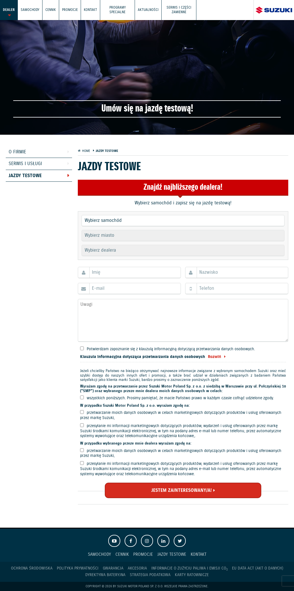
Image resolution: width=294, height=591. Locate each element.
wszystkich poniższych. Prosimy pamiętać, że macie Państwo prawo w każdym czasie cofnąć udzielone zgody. (180, 398)
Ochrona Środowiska (32, 568)
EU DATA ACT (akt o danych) (257, 568)
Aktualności (148, 9)
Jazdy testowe (25, 176)
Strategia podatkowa (150, 575)
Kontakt (90, 9)
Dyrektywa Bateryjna (105, 575)
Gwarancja (113, 568)
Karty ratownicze (192, 575)
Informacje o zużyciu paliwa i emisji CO (189, 568)
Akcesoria (137, 568)
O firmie (17, 152)
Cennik (50, 9)
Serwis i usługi (25, 164)
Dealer (9, 9)
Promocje (70, 9)
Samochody (30, 9)
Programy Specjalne (117, 10)
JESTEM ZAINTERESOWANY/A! (181, 491)
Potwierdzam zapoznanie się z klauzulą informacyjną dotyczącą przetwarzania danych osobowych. (171, 349)
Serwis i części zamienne (179, 10)
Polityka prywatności (77, 568)
